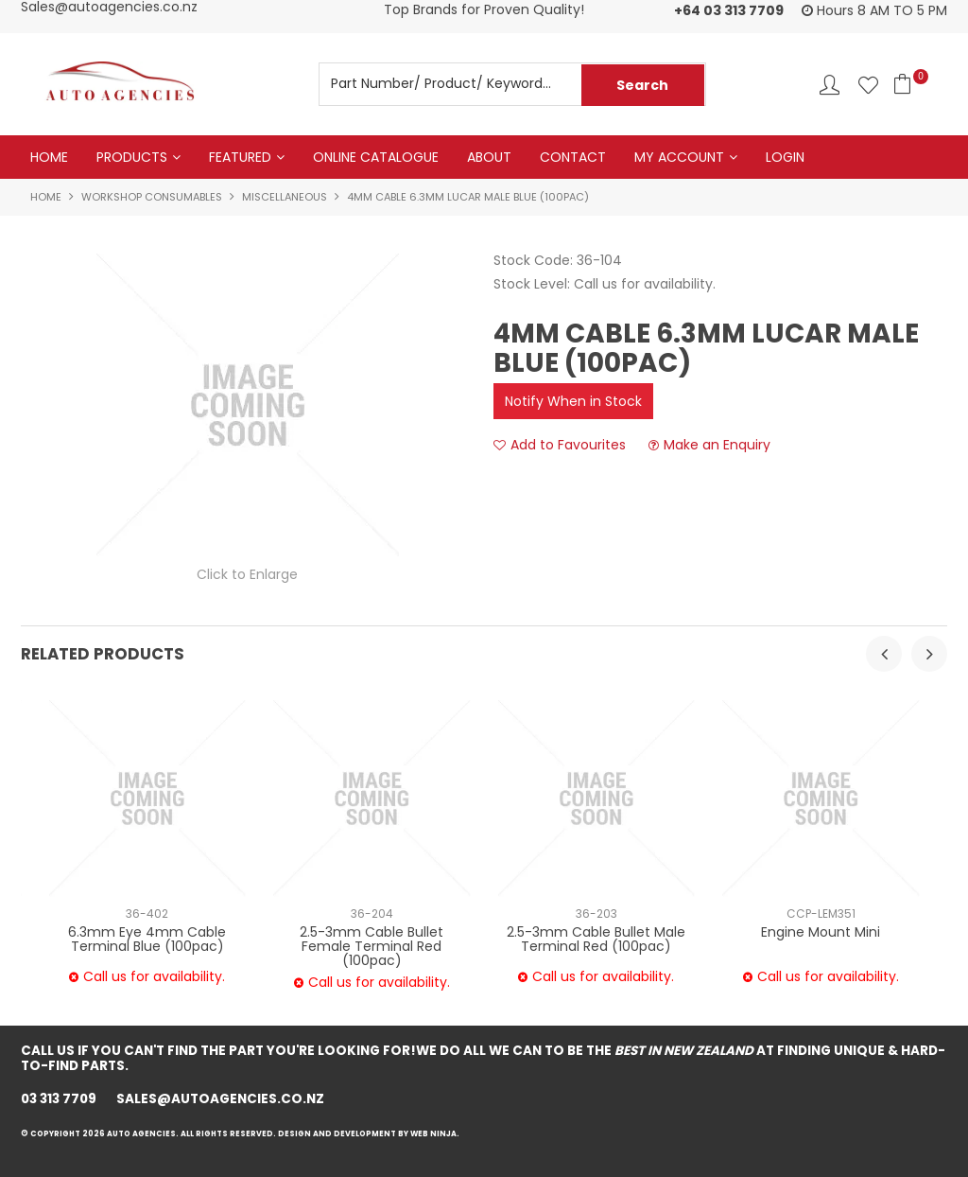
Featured (240, 157)
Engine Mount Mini (820, 931)
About (489, 157)
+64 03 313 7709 (729, 10)
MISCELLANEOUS (284, 196)
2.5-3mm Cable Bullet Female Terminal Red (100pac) (371, 946)
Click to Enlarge (247, 574)
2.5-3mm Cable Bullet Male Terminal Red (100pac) (596, 939)
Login (785, 157)
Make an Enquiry (717, 445)
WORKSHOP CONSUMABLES (151, 196)
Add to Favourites (568, 445)
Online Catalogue (376, 157)
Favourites (868, 85)
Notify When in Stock (573, 401)
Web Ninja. (436, 1134)
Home (49, 157)
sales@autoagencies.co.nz (221, 1099)
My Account (679, 157)
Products (131, 157)
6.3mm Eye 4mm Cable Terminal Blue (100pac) (147, 939)
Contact (573, 157)
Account (829, 85)
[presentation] (884, 654)
